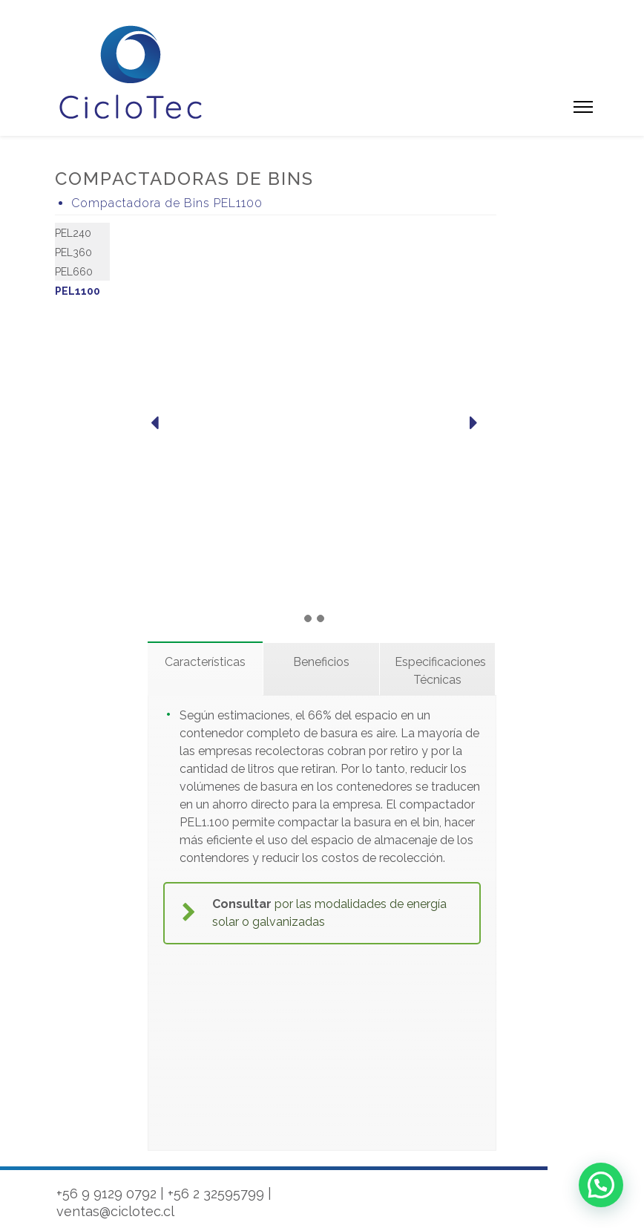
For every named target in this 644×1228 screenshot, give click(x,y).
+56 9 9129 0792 (106, 1193)
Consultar (242, 904)
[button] (601, 1185)
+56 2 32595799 (216, 1193)
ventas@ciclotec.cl (115, 1211)
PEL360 (73, 252)
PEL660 (74, 272)
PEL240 (73, 233)
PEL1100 (77, 291)
